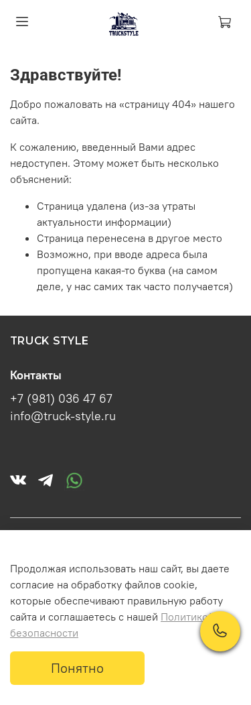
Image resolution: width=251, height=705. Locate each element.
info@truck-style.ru (63, 416)
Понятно (77, 667)
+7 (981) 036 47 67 (61, 398)
